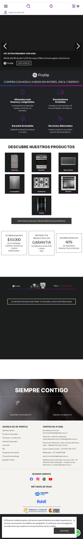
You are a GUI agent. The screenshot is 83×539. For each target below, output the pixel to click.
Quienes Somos (8, 430)
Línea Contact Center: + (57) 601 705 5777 (59, 449)
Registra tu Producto (20, 408)
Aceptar (64, 531)
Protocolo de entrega (10, 456)
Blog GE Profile (8, 460)
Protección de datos (10, 434)
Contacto (6, 445)
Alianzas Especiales (9, 441)
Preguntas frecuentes (10, 452)
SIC (3, 449)
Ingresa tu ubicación (14, 12)
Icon (5, 12)
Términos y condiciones (11, 438)
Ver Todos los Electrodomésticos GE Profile (41, 221)
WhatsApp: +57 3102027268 (54, 452)
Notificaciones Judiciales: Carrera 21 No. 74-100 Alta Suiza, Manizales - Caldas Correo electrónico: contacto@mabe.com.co (60, 462)
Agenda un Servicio (62, 408)
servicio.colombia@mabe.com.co (55, 456)
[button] (78, 46)
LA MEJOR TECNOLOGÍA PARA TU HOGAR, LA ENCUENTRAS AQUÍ (41, 301)
